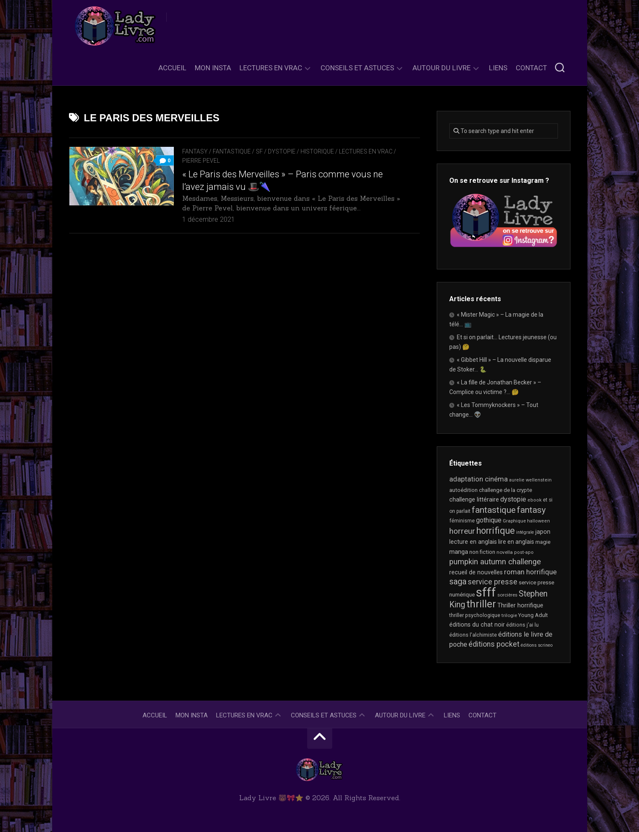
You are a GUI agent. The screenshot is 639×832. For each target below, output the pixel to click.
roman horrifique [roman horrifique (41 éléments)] (530, 572)
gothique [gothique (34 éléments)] (489, 520)
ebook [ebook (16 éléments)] (534, 500)
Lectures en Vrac (270, 68)
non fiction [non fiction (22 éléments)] (482, 552)
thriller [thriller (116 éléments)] (481, 604)
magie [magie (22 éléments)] (542, 542)
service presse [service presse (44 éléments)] (492, 582)
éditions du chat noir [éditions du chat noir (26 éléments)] (477, 624)
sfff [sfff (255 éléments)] (486, 592)
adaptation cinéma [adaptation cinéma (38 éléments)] (478, 479)
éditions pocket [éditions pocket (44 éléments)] (493, 644)
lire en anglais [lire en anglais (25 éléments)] (516, 541)
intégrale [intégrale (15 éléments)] (525, 532)
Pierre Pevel (201, 160)
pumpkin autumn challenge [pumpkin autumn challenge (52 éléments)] (495, 561)
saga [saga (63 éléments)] (457, 581)
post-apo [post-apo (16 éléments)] (524, 552)
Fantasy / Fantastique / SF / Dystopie (238, 151)
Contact (531, 68)
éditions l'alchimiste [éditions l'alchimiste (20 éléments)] (473, 635)
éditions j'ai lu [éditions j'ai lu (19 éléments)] (522, 625)
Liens (498, 68)
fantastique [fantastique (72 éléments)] (494, 510)
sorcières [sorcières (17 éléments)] (507, 595)
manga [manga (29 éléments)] (458, 552)
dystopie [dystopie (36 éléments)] (513, 499)
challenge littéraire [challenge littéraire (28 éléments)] (474, 499)
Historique (317, 151)
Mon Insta (213, 68)
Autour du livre (441, 68)
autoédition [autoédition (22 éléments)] (463, 490)
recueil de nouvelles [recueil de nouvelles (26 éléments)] (476, 572)
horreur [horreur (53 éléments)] (462, 531)
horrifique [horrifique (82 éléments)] (495, 530)
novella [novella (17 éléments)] (504, 552)
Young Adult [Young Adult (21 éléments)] (533, 615)
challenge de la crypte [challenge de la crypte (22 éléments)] (505, 490)
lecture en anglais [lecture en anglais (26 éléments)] (473, 541)
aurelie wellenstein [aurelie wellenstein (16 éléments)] (530, 480)
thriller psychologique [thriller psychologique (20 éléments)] (474, 615)
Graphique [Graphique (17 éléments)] (514, 521)
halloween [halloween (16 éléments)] (538, 521)
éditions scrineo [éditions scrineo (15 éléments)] (536, 645)
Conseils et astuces (357, 68)
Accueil (172, 68)
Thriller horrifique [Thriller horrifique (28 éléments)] (520, 605)
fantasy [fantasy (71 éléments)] (531, 510)
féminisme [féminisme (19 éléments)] (462, 521)
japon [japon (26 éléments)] (542, 531)
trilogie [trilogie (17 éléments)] (509, 615)
